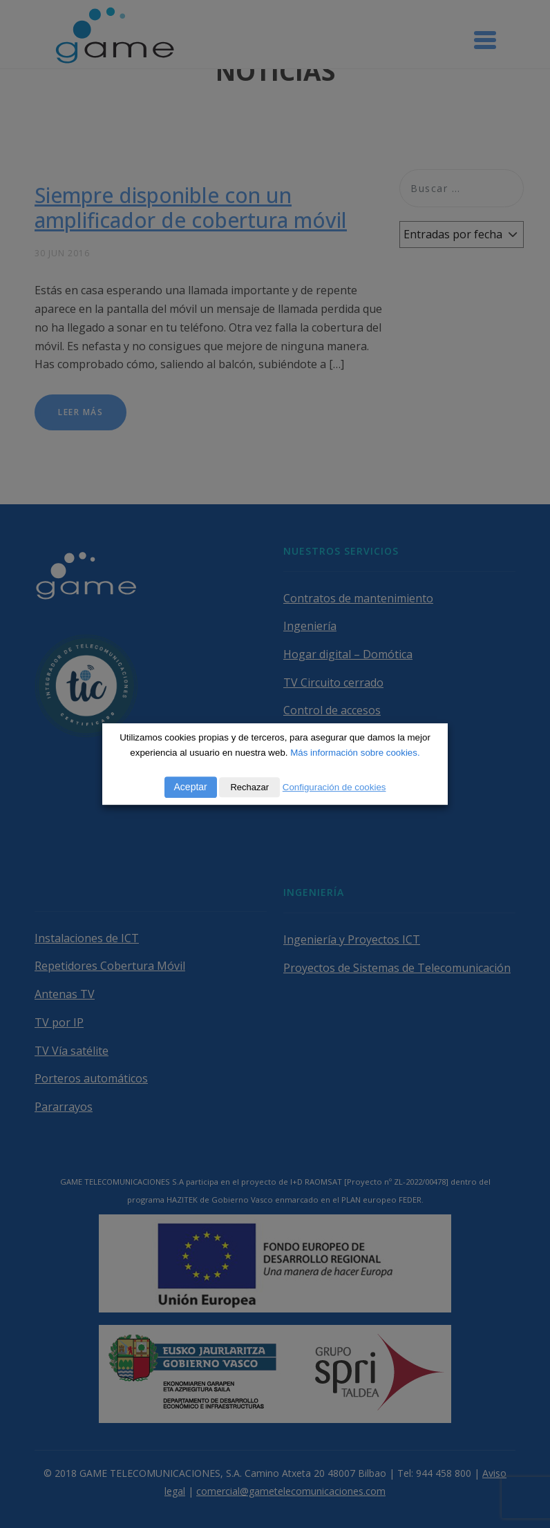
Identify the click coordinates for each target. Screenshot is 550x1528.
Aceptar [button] (190, 786)
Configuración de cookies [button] (334, 787)
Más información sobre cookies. (354, 752)
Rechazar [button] (249, 787)
